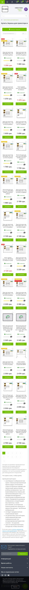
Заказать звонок (20, 10)
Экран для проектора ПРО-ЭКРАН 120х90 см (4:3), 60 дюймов (8, 88)
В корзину (8, 69)
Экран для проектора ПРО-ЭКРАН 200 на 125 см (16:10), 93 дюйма (7, 363)
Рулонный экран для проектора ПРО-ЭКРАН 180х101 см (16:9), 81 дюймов (21, 432)
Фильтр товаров (14, 29)
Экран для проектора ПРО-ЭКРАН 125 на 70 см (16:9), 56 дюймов (8, 54)
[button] (12, 2)
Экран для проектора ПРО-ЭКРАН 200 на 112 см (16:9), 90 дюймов (21, 294)
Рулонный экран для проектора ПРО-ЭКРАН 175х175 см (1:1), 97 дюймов (7, 397)
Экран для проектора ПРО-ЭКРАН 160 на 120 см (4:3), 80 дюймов (21, 259)
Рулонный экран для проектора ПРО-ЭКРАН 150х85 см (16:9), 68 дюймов (7, 191)
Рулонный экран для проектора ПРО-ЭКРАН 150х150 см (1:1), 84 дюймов (7, 432)
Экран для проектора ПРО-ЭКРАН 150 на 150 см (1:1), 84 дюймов (7, 226)
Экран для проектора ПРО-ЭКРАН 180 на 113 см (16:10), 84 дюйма (7, 294)
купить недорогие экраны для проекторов (12, 530)
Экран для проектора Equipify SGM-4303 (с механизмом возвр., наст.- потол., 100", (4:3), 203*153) (21, 328)
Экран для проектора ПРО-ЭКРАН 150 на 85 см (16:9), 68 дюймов (8, 156)
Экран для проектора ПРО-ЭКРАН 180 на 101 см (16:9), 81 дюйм (21, 226)
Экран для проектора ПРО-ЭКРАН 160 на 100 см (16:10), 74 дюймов (21, 191)
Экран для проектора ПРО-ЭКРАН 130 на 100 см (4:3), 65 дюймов (7, 123)
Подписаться (23, 553)
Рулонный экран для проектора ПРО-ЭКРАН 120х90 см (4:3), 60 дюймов (21, 157)
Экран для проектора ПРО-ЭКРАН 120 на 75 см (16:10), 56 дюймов (21, 54)
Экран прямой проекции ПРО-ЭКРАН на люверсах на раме (8, 259)
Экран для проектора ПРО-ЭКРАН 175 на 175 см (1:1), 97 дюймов (21, 396)
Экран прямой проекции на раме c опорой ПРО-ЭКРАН (21, 363)
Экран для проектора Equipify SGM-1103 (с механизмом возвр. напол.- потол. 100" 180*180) (8, 328)
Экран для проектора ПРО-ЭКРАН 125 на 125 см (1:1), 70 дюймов (21, 123)
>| (4, 461)
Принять (15, 587)
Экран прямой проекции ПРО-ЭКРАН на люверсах (21, 88)
